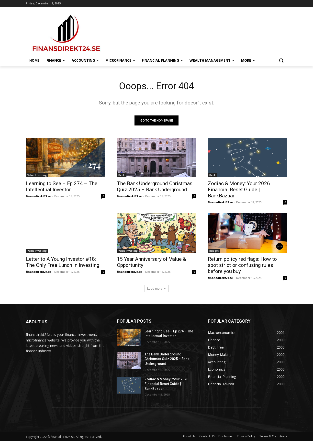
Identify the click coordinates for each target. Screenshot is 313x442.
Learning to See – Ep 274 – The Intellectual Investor (61, 187)
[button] (281, 60)
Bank (121, 175)
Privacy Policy (246, 437)
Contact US (206, 437)
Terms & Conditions (273, 437)
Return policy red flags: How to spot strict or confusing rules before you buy (242, 266)
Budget (214, 251)
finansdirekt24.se (38, 196)
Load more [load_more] (156, 289)
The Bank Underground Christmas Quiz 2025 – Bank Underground (154, 187)
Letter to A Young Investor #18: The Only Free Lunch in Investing (62, 263)
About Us (188, 437)
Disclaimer (225, 437)
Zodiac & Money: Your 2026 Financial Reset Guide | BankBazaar (239, 190)
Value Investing (37, 175)
